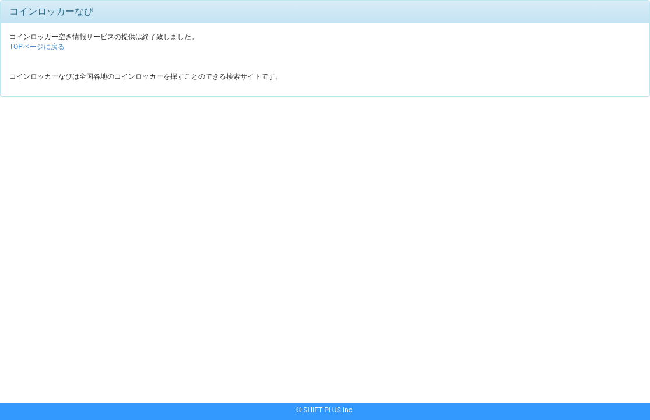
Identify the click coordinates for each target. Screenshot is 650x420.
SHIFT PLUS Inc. (328, 410)
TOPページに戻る (37, 47)
